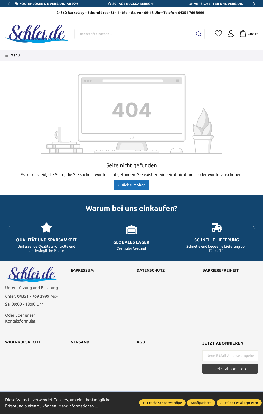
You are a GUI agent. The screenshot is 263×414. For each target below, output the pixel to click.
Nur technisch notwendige (162, 402)
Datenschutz (152, 271)
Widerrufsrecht (24, 344)
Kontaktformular (20, 323)
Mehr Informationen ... (78, 406)
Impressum (83, 271)
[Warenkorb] (248, 34)
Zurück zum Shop (131, 185)
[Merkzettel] (217, 34)
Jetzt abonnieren (230, 370)
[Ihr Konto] (229, 34)
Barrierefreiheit (222, 271)
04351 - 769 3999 (33, 298)
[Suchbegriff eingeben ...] (132, 34)
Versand (81, 344)
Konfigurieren (201, 402)
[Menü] (12, 55)
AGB (141, 344)
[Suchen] (197, 34)
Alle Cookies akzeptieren (239, 402)
